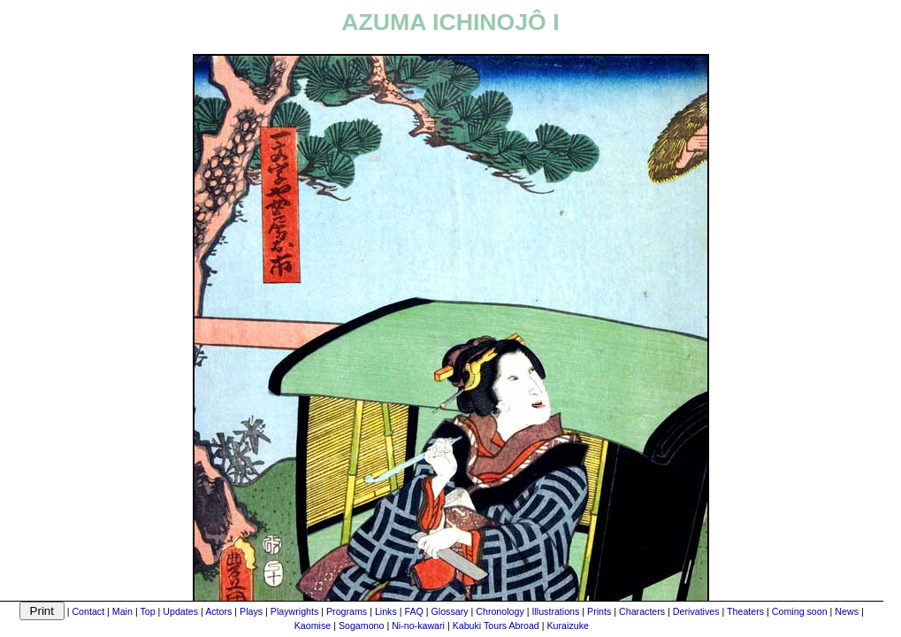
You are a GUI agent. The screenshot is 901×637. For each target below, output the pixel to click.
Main (122, 611)
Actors (218, 611)
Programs (346, 611)
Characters (642, 611)
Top (147, 611)
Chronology (500, 611)
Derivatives (696, 611)
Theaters (745, 611)
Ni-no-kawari (418, 625)
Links (386, 611)
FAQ (413, 611)
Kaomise (312, 625)
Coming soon (800, 611)
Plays (251, 611)
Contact (88, 611)
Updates (180, 611)
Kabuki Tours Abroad (496, 625)
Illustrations (555, 611)
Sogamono (362, 625)
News (847, 611)
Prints (599, 611)
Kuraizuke (568, 625)
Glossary (450, 611)
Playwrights (294, 611)
